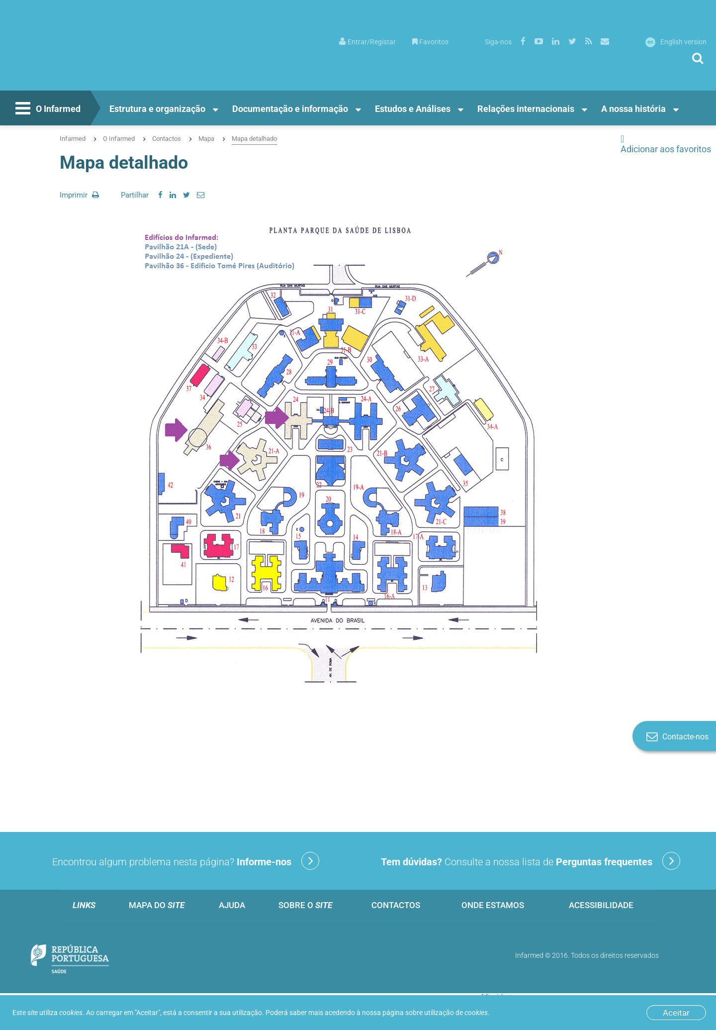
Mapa (206, 138)
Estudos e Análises (412, 108)
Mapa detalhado (254, 138)
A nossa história (633, 108)
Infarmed (73, 138)
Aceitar (676, 1013)
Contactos (166, 138)
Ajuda (232, 905)
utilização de (456, 1013)
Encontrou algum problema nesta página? (185, 861)
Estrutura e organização (157, 108)
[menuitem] (367, 41)
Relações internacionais (525, 108)
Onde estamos (492, 905)
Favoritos (430, 42)
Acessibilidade (601, 905)
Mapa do (156, 905)
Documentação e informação (290, 108)
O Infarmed (47, 109)
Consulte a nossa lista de (530, 861)
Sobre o (305, 905)
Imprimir (79, 195)
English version (676, 42)
